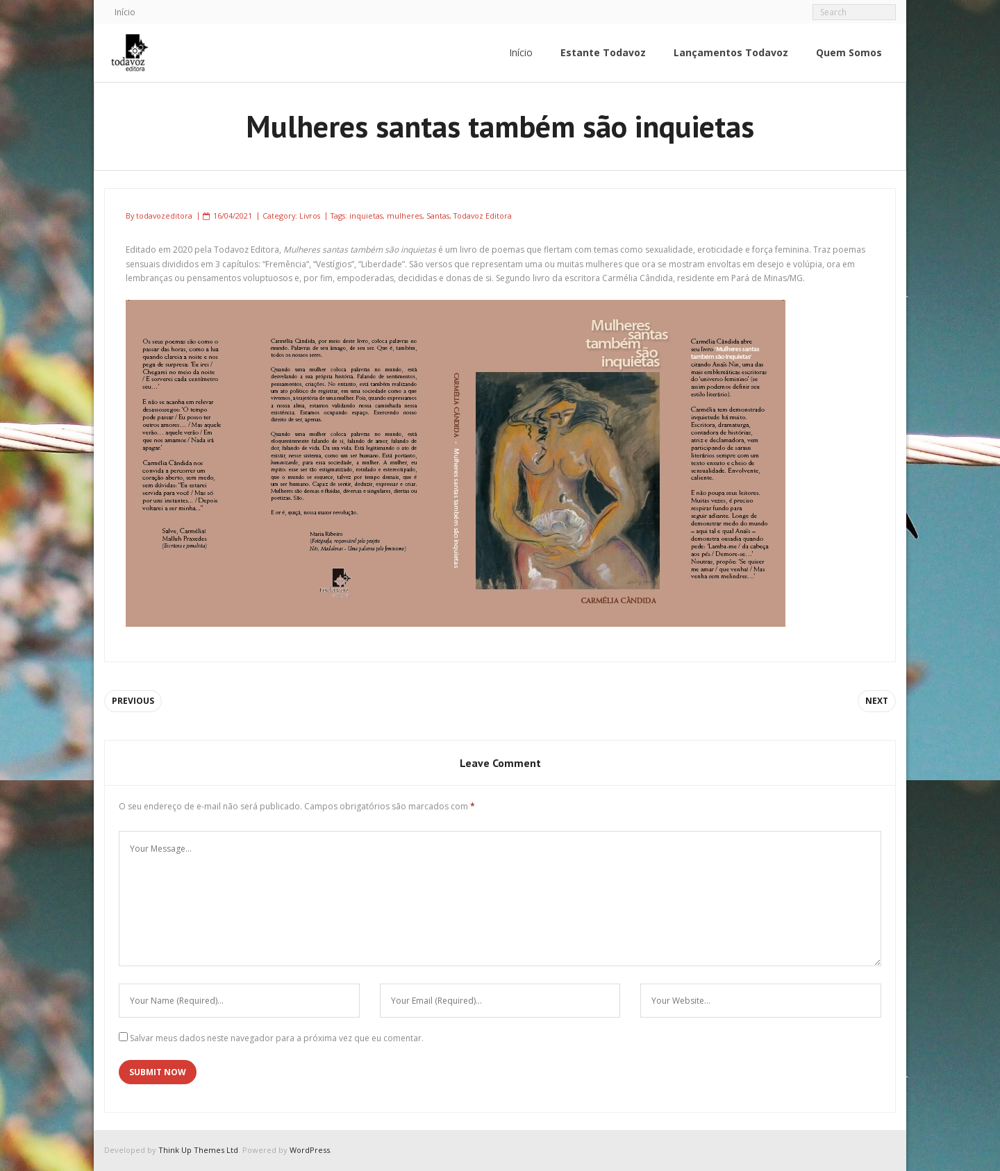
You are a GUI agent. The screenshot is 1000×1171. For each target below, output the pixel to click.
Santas (437, 215)
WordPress (310, 1150)
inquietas (366, 215)
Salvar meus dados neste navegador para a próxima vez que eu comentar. (277, 1038)
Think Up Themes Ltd (198, 1150)
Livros (309, 215)
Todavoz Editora (482, 215)
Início (125, 12)
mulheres (404, 215)
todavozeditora (164, 215)
